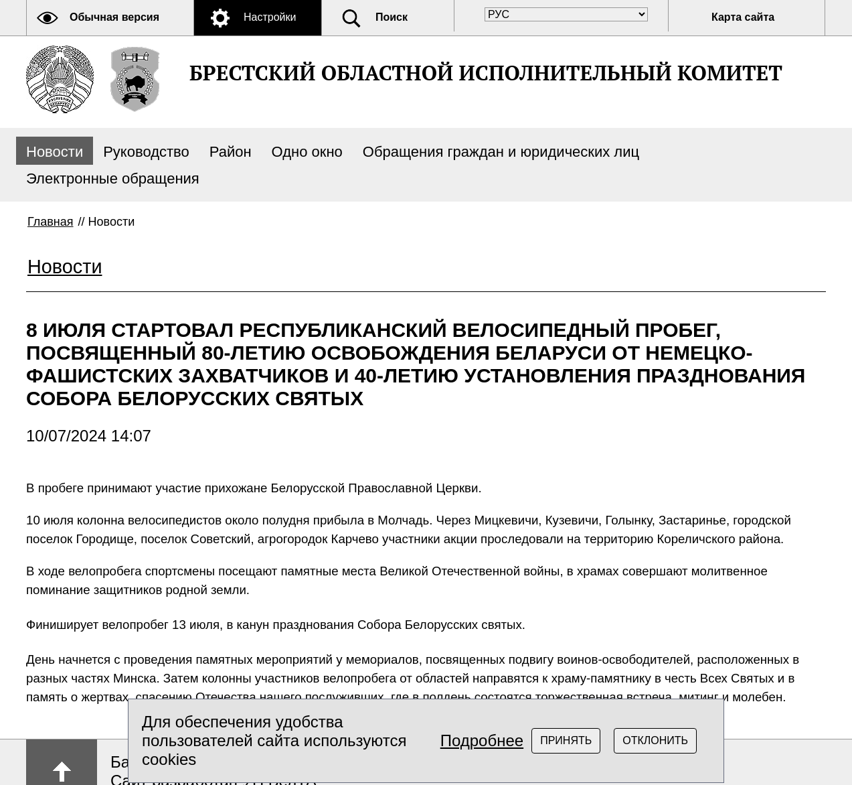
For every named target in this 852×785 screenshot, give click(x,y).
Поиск (391, 17)
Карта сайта (742, 17)
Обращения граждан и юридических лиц (501, 151)
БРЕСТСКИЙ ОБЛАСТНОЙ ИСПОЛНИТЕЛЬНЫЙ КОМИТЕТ (485, 72)
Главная (50, 221)
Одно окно (307, 151)
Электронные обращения (112, 178)
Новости (54, 151)
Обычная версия (114, 17)
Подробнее (481, 740)
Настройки (270, 17)
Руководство (146, 151)
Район (230, 151)
